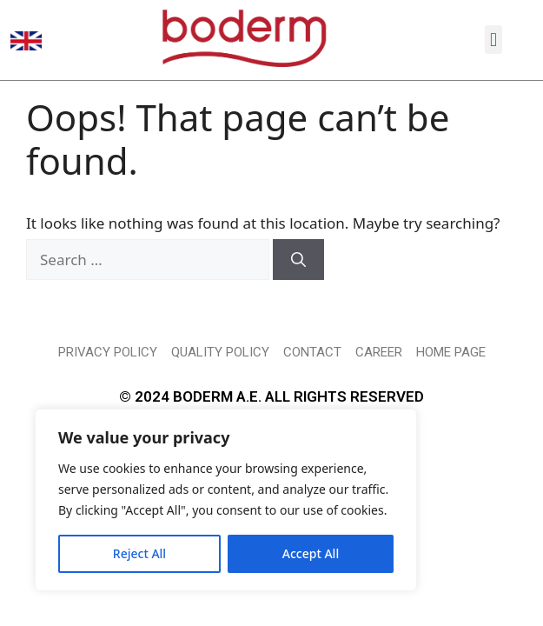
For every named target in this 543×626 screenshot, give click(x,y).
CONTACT (312, 386)
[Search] (298, 294)
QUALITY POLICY (220, 386)
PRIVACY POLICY (107, 386)
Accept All (310, 553)
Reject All (139, 553)
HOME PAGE (451, 386)
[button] (493, 39)
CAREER (378, 386)
